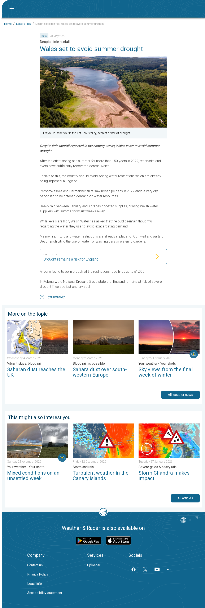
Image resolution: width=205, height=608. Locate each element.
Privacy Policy (37, 574)
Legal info (34, 584)
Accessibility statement (44, 593)
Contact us (35, 565)
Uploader (93, 565)
